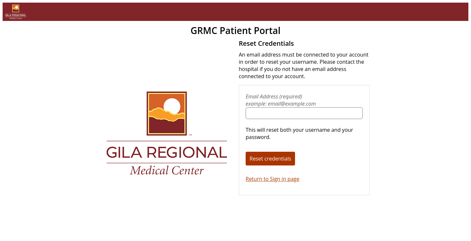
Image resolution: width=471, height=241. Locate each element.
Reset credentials (270, 158)
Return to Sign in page (272, 178)
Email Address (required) (304, 100)
